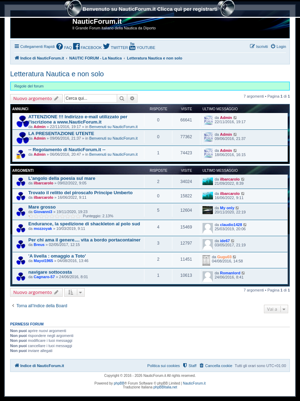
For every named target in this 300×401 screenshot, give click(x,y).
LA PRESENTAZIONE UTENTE (61, 133)
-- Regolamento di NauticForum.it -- (67, 149)
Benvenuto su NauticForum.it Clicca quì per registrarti (150, 9)
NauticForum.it (194, 383)
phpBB (119, 383)
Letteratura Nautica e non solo (57, 74)
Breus (39, 244)
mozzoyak (43, 228)
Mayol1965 (43, 261)
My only (227, 208)
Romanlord (230, 273)
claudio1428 (231, 225)
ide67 (225, 241)
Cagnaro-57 (44, 277)
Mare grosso (42, 207)
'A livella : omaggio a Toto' (57, 256)
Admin (39, 127)
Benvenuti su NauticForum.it (113, 127)
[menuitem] (64, 47)
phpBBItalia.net (165, 387)
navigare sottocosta (50, 272)
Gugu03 (224, 257)
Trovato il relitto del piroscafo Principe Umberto (80, 192)
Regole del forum (29, 86)
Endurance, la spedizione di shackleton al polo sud (84, 223)
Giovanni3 (43, 212)
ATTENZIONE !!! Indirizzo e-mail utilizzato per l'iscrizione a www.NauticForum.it (77, 119)
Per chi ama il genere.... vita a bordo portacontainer (84, 239)
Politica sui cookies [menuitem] (163, 366)
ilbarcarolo (43, 183)
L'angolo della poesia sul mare (61, 178)
